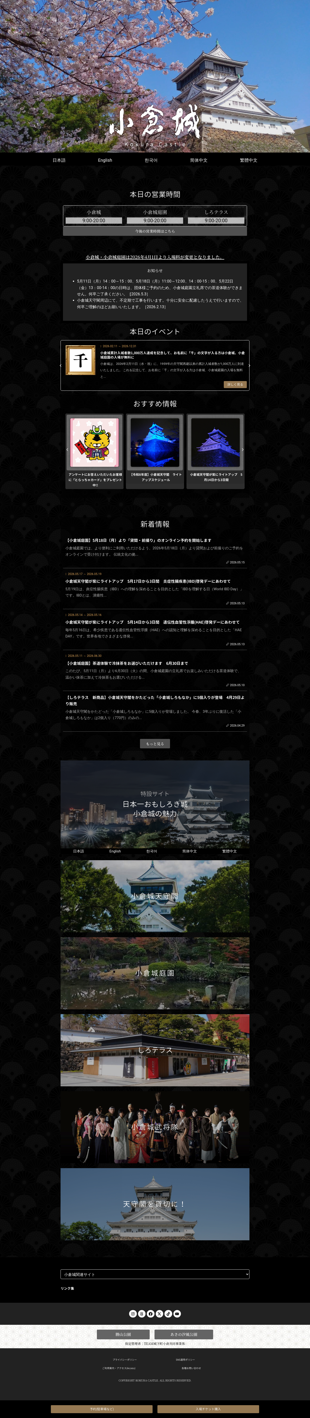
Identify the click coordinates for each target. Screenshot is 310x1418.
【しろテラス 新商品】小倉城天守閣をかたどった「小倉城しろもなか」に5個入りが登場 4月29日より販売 (155, 699)
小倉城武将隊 (155, 1129)
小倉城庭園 (155, 975)
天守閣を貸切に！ (155, 1206)
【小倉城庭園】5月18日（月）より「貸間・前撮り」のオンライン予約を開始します (138, 544)
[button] (60, 370)
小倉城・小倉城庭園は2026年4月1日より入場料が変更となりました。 (155, 261)
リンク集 (67, 1290)
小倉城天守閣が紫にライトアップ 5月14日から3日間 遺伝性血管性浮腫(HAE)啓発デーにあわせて (152, 624)
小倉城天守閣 (155, 898)
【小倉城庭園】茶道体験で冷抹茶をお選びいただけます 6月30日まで (126, 664)
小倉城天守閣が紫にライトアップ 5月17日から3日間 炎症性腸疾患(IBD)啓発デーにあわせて (148, 584)
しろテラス (155, 1052)
